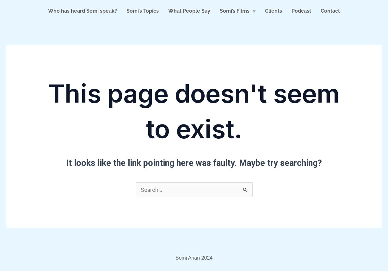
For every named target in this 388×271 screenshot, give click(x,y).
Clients (273, 11)
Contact (330, 11)
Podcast (301, 11)
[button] (237, 11)
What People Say (189, 11)
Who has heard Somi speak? (82, 11)
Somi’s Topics (142, 11)
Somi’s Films (238, 11)
